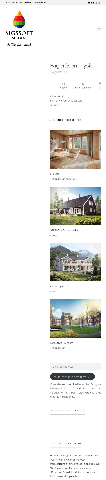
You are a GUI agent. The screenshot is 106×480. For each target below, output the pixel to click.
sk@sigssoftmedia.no (36, 2)
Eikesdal (54, 174)
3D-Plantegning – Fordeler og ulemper (70, 468)
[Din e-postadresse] (75, 366)
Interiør (62, 72)
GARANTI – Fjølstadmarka (64, 230)
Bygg (53, 72)
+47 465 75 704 (15, 2)
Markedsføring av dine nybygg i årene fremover (75, 464)
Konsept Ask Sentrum (61, 343)
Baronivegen (56, 286)
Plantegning (71, 179)
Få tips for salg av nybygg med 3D (72, 376)
